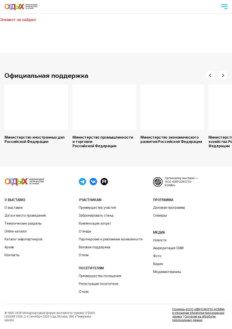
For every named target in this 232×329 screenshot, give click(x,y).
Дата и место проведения (25, 215)
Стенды (85, 231)
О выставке (15, 200)
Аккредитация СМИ (168, 248)
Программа (163, 200)
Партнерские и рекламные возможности (110, 239)
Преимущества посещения (100, 276)
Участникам (90, 200)
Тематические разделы (23, 223)
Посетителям (91, 268)
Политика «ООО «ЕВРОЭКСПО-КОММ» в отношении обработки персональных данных (198, 313)
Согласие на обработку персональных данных (194, 318)
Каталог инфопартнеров (23, 239)
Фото (157, 256)
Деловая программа (169, 207)
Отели (84, 255)
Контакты (12, 255)
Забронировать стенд (96, 215)
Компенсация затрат (95, 223)
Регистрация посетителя (98, 284)
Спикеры (160, 215)
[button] (210, 75)
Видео (158, 264)
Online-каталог (16, 231)
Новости (160, 240)
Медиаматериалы (167, 272)
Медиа (159, 232)
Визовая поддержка (94, 247)
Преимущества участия (97, 207)
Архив (9, 247)
